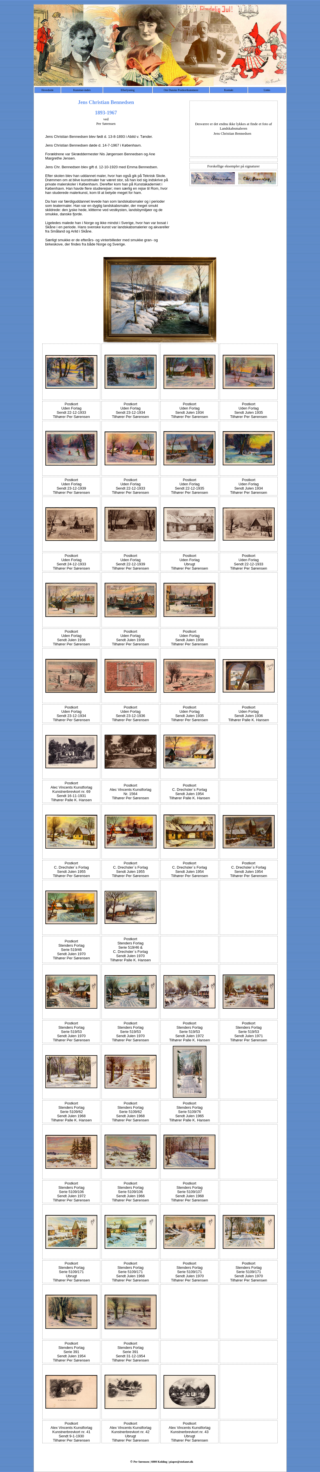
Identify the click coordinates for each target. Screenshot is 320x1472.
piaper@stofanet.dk (181, 1461)
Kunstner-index (82, 90)
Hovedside (47, 90)
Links (267, 90)
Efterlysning (127, 90)
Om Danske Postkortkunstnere (181, 90)
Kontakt (228, 90)
